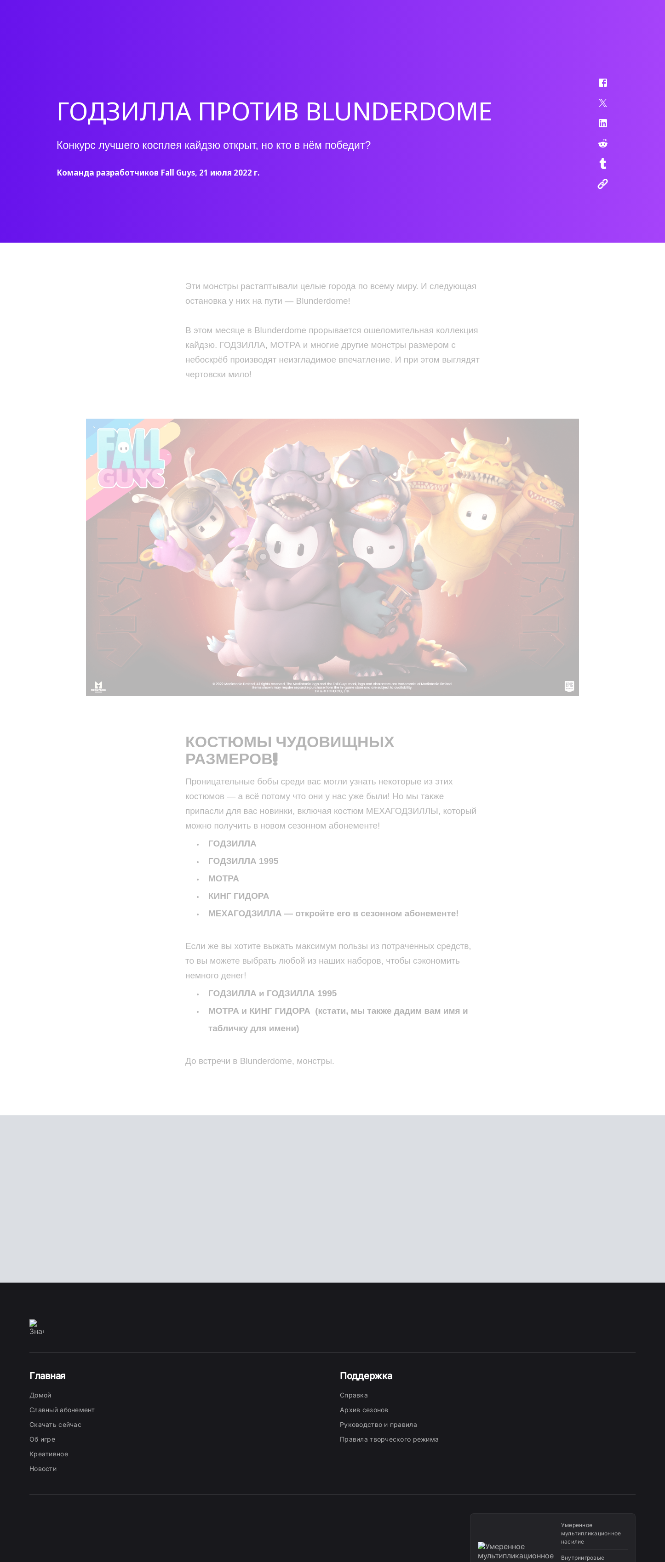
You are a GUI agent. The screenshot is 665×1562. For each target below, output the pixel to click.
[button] (596, 87)
